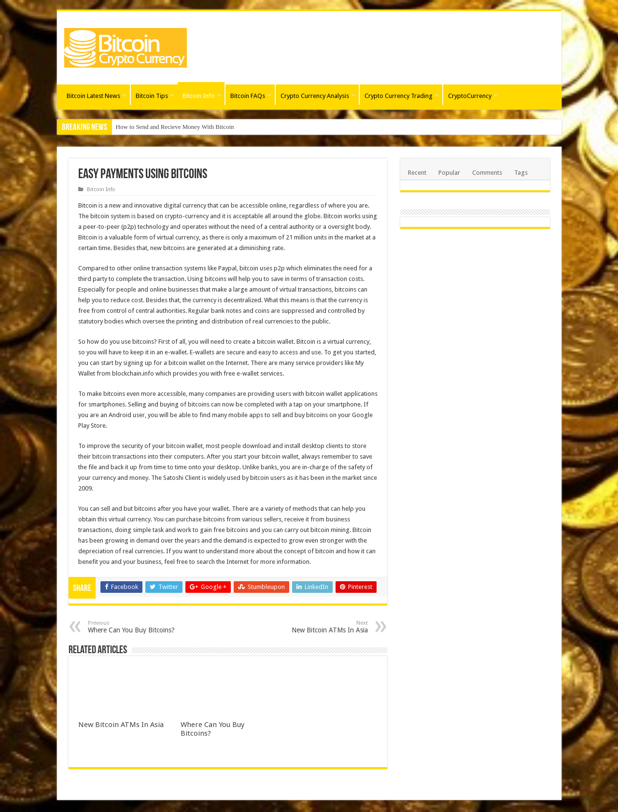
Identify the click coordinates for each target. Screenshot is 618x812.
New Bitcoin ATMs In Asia (318, 627)
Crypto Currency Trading (399, 95)
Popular (449, 172)
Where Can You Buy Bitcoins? (137, 627)
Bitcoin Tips (152, 95)
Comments (487, 172)
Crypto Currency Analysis (315, 95)
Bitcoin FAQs (247, 95)
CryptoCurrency (470, 95)
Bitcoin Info (199, 95)
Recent (417, 172)
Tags (521, 172)
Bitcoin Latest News (93, 95)
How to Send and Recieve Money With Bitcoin (175, 126)
